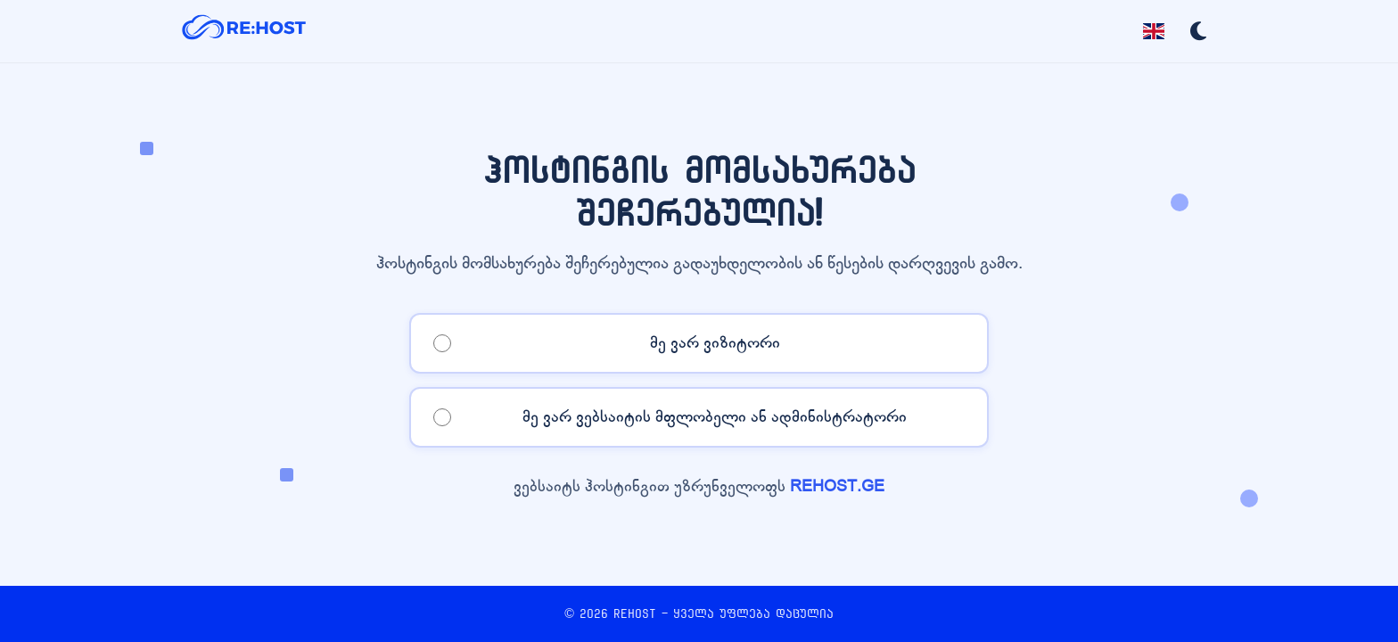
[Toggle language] (1154, 31)
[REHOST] (244, 31)
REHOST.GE (837, 486)
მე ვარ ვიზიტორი (715, 343)
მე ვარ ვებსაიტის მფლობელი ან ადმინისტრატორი (714, 417)
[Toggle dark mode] (1198, 31)
